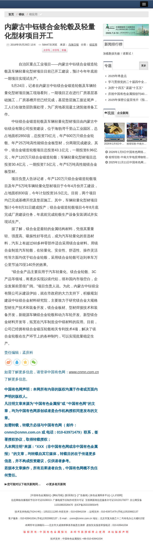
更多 (143, 65)
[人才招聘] (117, 495)
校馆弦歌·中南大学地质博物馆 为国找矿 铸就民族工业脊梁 (137, 143)
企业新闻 (122, 113)
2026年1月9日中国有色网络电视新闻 (114, 143)
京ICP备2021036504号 (86, 505)
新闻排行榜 (113, 44)
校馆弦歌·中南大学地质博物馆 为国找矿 (127, 157)
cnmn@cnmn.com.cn (81, 518)
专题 (108, 66)
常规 (64, 50)
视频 (109, 113)
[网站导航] (58, 495)
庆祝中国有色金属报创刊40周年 (128, 93)
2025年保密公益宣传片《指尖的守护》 (128, 99)
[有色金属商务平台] (100, 495)
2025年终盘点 (117, 76)
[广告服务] (82, 495)
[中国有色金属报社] (41, 495)
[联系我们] (70, 495)
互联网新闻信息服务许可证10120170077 (106, 500)
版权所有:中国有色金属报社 (46, 532)
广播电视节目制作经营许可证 (68, 500)
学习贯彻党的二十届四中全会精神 (128, 82)
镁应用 (93, 44)
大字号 (46, 50)
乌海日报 (73, 44)
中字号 (56, 50)
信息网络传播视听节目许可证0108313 (31, 500)
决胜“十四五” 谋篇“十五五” (125, 87)
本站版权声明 (118, 532)
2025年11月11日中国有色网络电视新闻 (127, 162)
